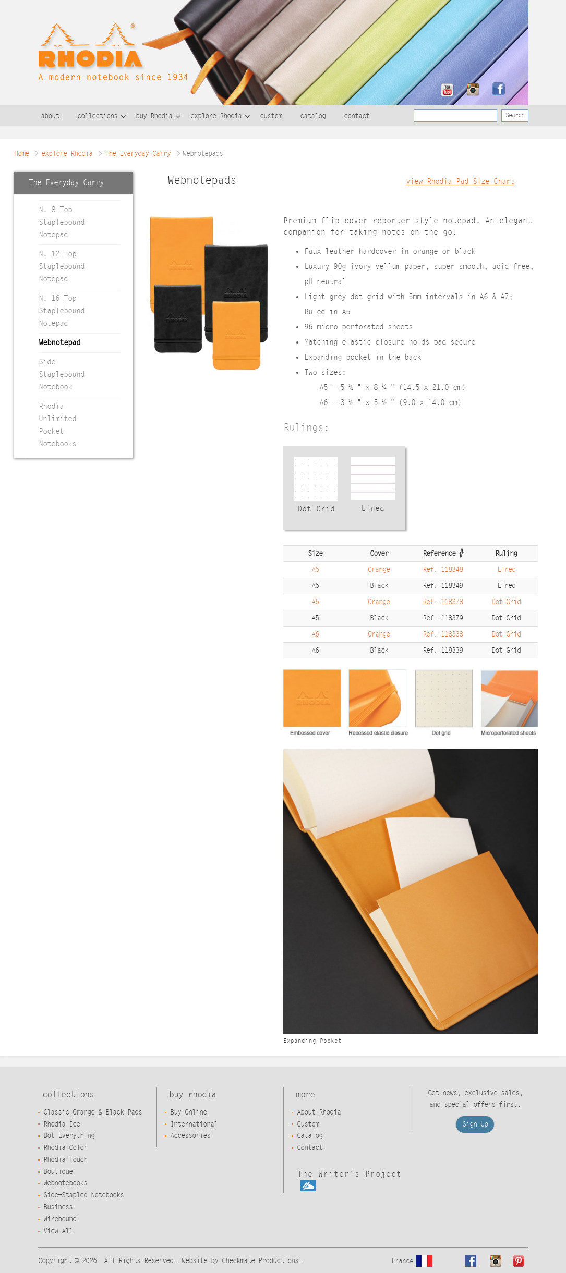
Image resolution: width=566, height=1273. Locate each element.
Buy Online (188, 1112)
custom (271, 116)
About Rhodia (319, 1112)
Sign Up (475, 1124)
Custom (308, 1124)
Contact (309, 1148)
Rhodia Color (65, 1148)
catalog (313, 116)
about (50, 116)
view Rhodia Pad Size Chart (460, 182)
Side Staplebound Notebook (62, 374)
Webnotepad (59, 343)
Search (514, 115)
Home (21, 153)
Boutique (58, 1172)
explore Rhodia (216, 116)
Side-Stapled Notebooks (83, 1195)
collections (97, 116)
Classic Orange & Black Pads (92, 1112)
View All (58, 1231)
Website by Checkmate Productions (240, 1261)
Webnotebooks (65, 1183)
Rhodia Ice (61, 1124)
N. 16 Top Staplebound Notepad (62, 311)
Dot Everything (68, 1136)
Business (58, 1207)
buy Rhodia (154, 116)
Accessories (190, 1136)
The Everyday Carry (138, 153)
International (194, 1124)
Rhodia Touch (65, 1160)
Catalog (309, 1136)
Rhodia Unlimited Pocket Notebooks (57, 425)
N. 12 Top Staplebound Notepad (62, 266)
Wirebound (59, 1219)
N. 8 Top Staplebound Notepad (62, 222)
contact (356, 116)
